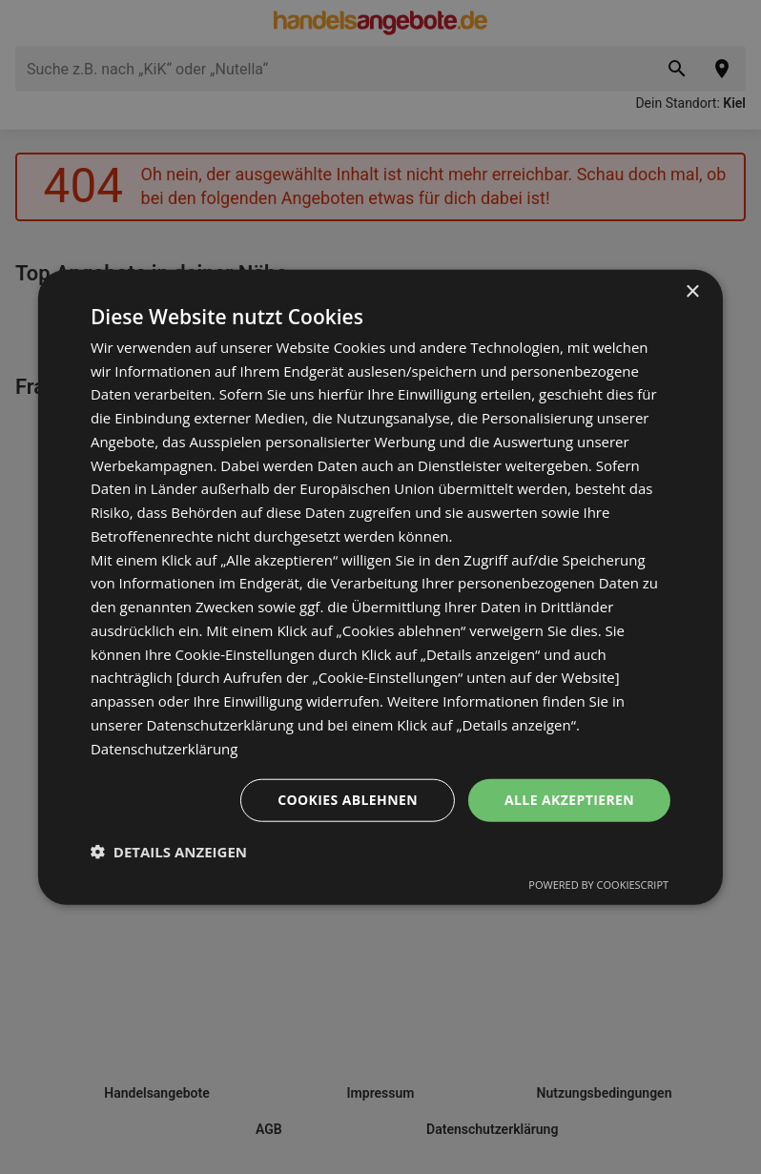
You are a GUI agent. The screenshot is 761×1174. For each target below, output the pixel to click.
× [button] (692, 291)
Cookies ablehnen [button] (348, 800)
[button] (169, 851)
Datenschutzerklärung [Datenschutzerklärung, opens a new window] (164, 747)
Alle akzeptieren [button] (569, 800)
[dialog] (380, 587)
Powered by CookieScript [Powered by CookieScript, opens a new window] (598, 884)
